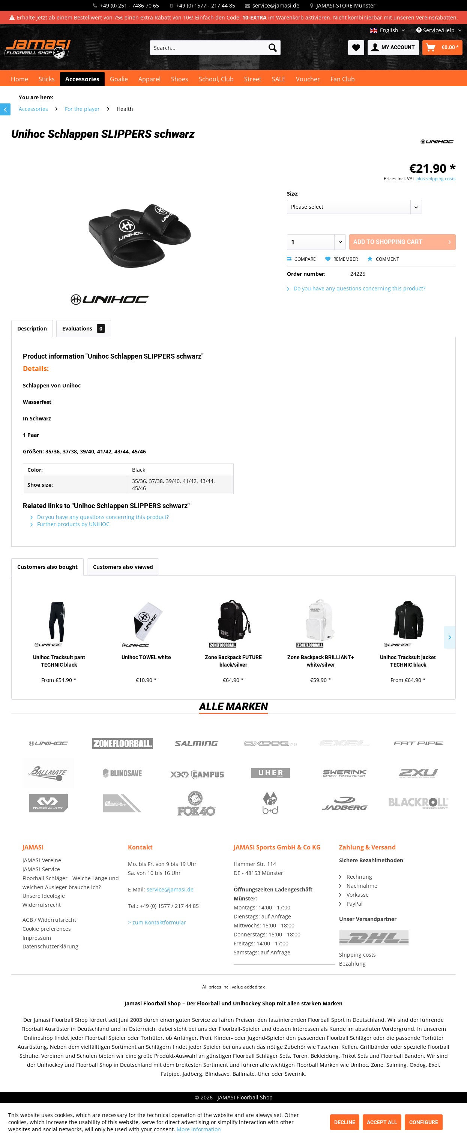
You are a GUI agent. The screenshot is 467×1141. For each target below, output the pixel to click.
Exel (344, 743)
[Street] (253, 79)
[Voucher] (308, 79)
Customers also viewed (123, 566)
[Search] (273, 47)
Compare (301, 259)
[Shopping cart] (442, 47)
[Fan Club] (342, 79)
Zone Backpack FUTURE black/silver (233, 661)
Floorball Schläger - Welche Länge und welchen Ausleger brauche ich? (71, 883)
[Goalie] (119, 79)
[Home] (19, 79)
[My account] (393, 47)
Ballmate (48, 773)
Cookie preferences (47, 928)
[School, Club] (216, 79)
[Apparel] (149, 79)
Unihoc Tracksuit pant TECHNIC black (59, 661)
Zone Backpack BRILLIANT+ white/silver (320, 661)
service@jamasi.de (275, 5)
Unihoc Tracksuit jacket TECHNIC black (408, 661)
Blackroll (418, 803)
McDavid (48, 803)
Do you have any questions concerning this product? (356, 288)
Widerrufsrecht (42, 904)
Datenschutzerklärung (50, 946)
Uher (270, 773)
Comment (383, 259)
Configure (423, 1122)
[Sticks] (46, 79)
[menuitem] (215, 47)
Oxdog (270, 743)
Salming (196, 743)
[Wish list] (356, 47)
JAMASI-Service (41, 869)
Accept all (382, 1122)
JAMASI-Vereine (42, 860)
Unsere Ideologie (44, 895)
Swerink (344, 773)
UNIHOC (48, 743)
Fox (196, 803)
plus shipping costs (436, 178)
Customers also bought (47, 566)
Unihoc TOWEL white (146, 657)
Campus (196, 773)
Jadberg (344, 803)
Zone (122, 743)
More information (199, 1129)
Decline (344, 1122)
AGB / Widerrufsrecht (49, 919)
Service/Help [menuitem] (436, 30)
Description (32, 328)
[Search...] (215, 47)
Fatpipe (418, 743)
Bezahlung (352, 963)
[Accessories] (82, 79)
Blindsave (122, 773)
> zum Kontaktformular (157, 922)
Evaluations (83, 328)
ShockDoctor (122, 803)
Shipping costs (357, 954)
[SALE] (279, 79)
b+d (270, 803)
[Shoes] (180, 79)
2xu (418, 773)
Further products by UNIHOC (70, 524)
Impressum (37, 937)
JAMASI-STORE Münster (346, 5)
